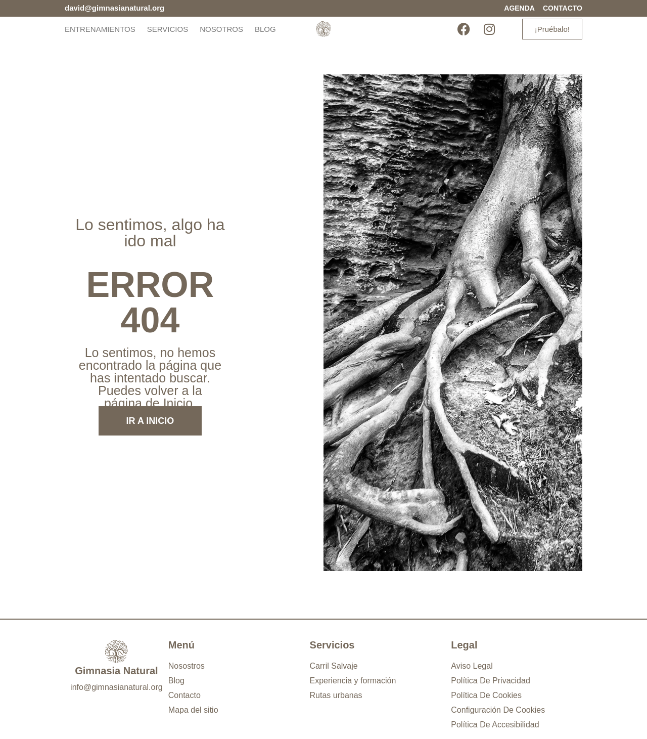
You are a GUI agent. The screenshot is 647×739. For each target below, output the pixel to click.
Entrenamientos (100, 29)
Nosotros (221, 29)
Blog (265, 29)
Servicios (167, 29)
